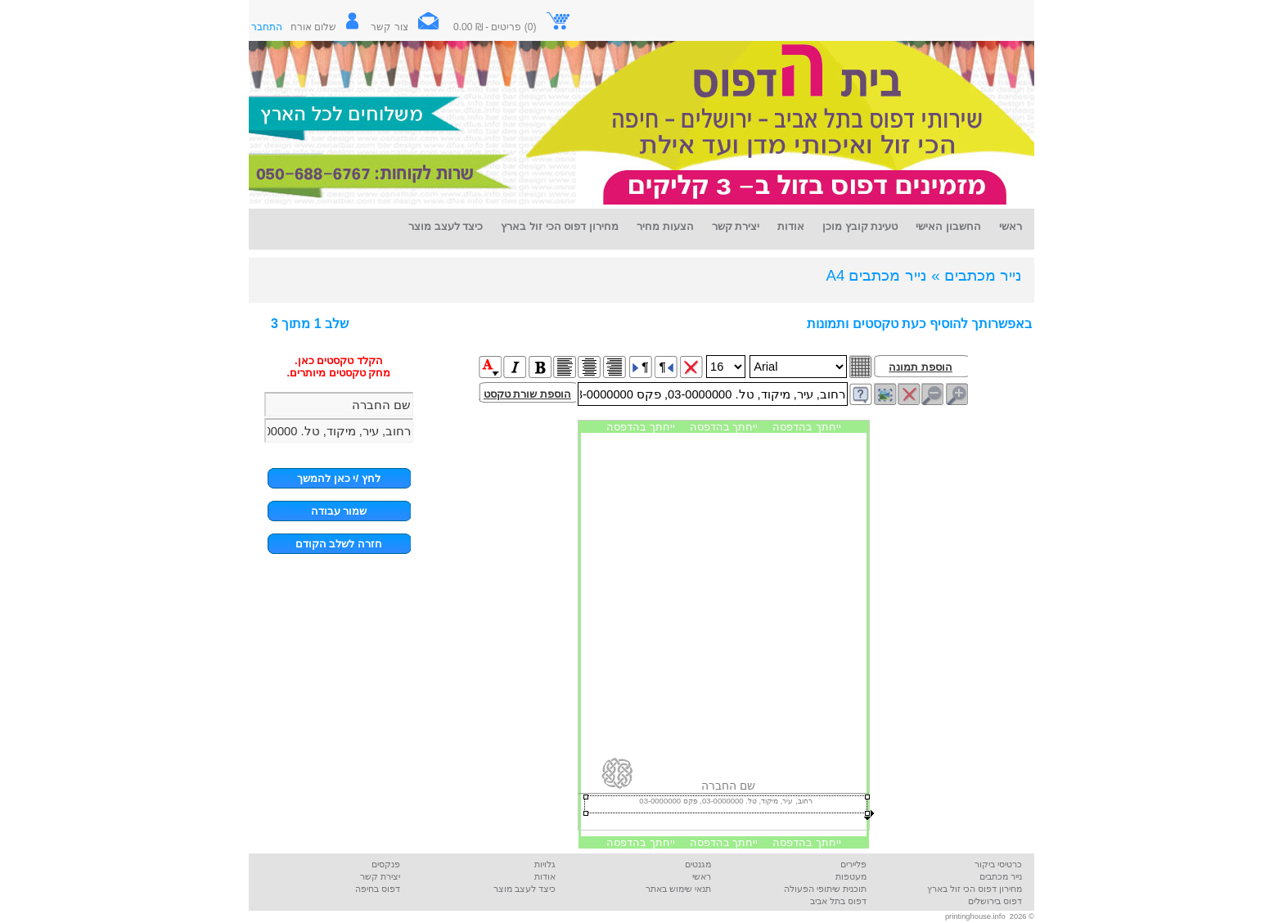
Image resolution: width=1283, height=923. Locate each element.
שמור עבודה (339, 511)
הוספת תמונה (920, 367)
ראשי (701, 876)
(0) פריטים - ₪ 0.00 (512, 27)
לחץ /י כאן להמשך (338, 478)
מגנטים (698, 864)
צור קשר (411, 27)
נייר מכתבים (1000, 876)
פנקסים (385, 864)
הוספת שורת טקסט (527, 394)
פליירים (853, 864)
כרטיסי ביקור (998, 864)
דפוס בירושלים (995, 901)
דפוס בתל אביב (838, 901)
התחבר (266, 27)
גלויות (545, 864)
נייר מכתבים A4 (876, 275)
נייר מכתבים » (976, 275)
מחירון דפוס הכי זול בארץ (974, 889)
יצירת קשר (380, 876)
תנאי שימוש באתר (678, 889)
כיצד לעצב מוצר (524, 889)
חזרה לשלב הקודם (338, 544)
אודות (545, 876)
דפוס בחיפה (377, 889)
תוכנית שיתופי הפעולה (825, 889)
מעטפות (851, 876)
